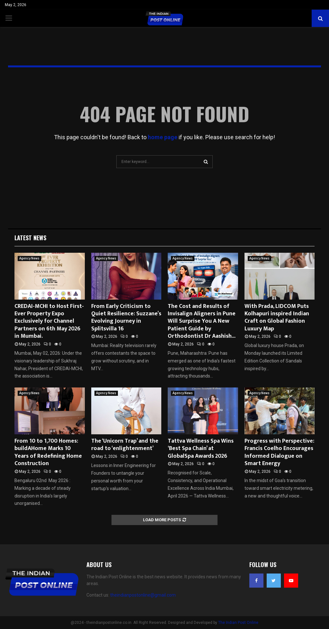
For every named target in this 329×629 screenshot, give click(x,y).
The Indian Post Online (238, 622)
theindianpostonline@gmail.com (143, 595)
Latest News (30, 238)
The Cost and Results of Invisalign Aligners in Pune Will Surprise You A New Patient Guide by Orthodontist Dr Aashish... (202, 321)
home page (162, 137)
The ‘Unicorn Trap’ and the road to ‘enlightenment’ (124, 444)
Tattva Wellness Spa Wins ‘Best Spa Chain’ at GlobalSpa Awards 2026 (201, 448)
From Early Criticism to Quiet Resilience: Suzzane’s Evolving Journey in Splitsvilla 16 (126, 318)
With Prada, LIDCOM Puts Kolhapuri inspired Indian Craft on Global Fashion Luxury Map (277, 318)
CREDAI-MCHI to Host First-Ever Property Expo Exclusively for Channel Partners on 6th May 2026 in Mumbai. (49, 321)
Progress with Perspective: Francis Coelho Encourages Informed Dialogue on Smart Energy (279, 452)
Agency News (29, 258)
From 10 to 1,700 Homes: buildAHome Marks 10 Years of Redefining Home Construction (48, 452)
